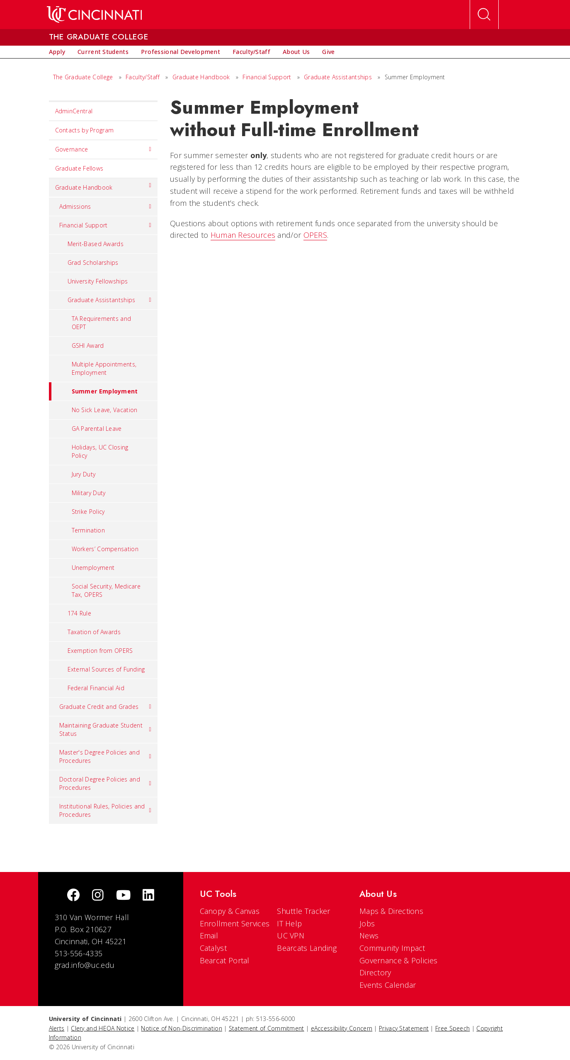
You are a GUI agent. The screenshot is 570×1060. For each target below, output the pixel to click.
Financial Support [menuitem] (105, 225)
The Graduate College (83, 77)
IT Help (289, 923)
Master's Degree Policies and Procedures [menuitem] (105, 756)
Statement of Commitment (266, 1028)
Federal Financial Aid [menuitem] (96, 688)
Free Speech (452, 1028)
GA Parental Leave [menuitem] (97, 428)
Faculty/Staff (143, 77)
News (368, 935)
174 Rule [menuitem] (79, 613)
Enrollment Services (235, 923)
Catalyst (213, 948)
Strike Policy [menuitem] (88, 511)
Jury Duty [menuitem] (84, 474)
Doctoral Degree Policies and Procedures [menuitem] (105, 783)
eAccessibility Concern (342, 1028)
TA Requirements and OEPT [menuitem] (101, 323)
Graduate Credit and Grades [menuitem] (105, 707)
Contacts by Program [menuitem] (84, 130)
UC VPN (290, 935)
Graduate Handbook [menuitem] (103, 185)
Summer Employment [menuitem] (93, 391)
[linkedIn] (148, 896)
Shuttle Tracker (303, 911)
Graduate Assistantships (338, 77)
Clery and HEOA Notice (102, 1028)
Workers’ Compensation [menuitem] (105, 549)
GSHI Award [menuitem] (88, 345)
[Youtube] (123, 896)
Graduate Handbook (201, 77)
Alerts (57, 1028)
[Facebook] (73, 896)
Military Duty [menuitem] (89, 493)
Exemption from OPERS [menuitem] (100, 651)
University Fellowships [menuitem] (98, 281)
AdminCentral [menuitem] (74, 111)
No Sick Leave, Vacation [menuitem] (105, 410)
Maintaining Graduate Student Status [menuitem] (105, 729)
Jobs (367, 923)
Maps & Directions (391, 911)
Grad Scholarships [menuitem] (93, 262)
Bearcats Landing (307, 948)
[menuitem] (57, 52)
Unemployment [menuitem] (93, 568)
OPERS (315, 235)
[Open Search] (484, 14)
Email (209, 935)
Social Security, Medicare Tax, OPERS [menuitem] (106, 590)
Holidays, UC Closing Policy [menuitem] (100, 451)
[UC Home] (94, 14)
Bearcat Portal (225, 960)
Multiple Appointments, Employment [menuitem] (104, 368)
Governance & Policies (398, 960)
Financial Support (267, 77)
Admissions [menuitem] (105, 206)
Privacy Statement (404, 1028)
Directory (375, 972)
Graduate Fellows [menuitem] (79, 168)
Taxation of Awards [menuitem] (94, 632)
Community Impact (392, 948)
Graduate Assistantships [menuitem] (110, 300)
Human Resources (243, 235)
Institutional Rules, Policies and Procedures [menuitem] (105, 810)
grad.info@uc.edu (85, 965)
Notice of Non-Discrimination (181, 1028)
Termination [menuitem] (88, 530)
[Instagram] (98, 896)
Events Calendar (387, 985)
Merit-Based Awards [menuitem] (96, 244)
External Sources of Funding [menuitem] (106, 669)
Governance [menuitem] (103, 149)
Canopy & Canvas (230, 911)
